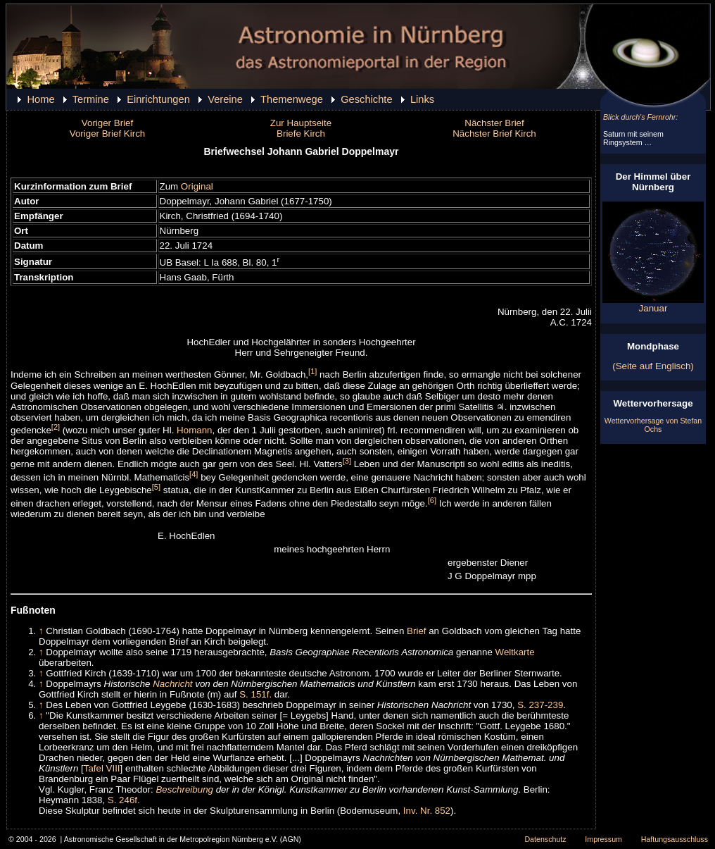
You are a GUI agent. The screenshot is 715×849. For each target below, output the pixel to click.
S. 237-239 (540, 705)
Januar (653, 304)
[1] (312, 371)
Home (40, 99)
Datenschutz (545, 839)
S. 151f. (255, 694)
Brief (416, 631)
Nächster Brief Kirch (494, 133)
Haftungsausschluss (674, 839)
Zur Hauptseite (300, 123)
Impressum (603, 839)
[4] (193, 474)
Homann (194, 430)
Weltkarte (515, 652)
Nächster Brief (494, 123)
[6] (432, 500)
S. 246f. (124, 800)
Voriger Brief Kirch (107, 133)
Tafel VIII (102, 768)
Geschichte (366, 99)
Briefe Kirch (301, 133)
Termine (90, 99)
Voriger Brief (107, 123)
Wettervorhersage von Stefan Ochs (653, 424)
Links (422, 99)
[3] (347, 461)
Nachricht (172, 683)
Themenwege (291, 99)
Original (197, 186)
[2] (55, 427)
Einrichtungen (158, 99)
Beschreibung (184, 789)
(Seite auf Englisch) (653, 366)
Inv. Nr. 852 (426, 810)
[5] (156, 487)
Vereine (225, 99)
